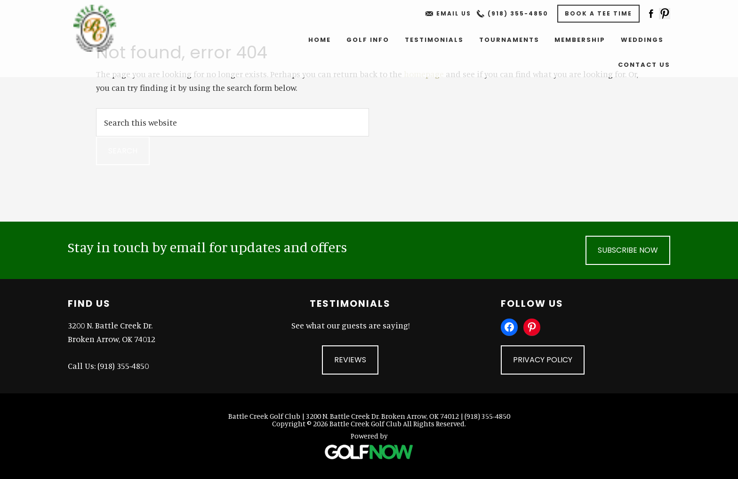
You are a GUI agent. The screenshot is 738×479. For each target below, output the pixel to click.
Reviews (350, 359)
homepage (424, 74)
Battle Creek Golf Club (101, 28)
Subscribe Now (628, 250)
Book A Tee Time (598, 13)
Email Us (453, 13)
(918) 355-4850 (518, 13)
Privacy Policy (542, 359)
